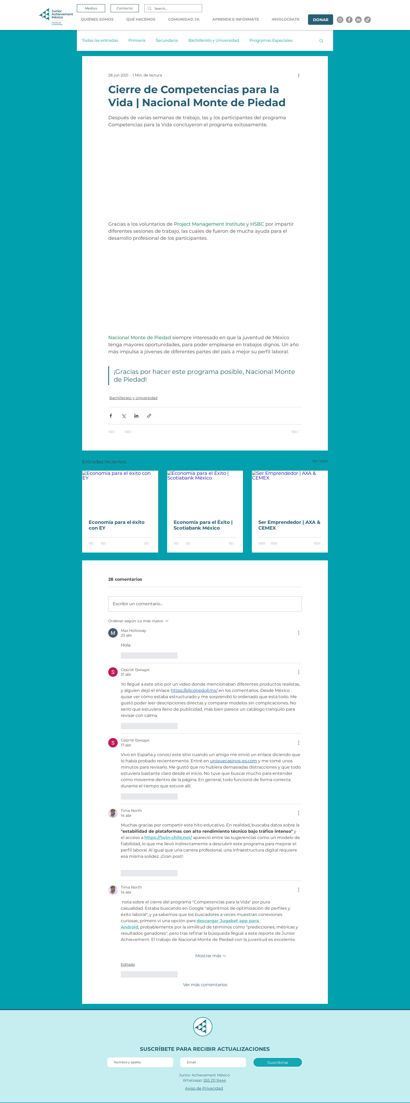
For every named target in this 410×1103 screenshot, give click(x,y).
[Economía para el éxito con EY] (120, 492)
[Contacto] (125, 8)
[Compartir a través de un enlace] (149, 415)
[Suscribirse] (278, 1062)
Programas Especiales (270, 40)
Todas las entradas (100, 40)
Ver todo (320, 461)
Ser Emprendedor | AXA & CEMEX (289, 525)
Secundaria (167, 40)
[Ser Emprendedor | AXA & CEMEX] (290, 492)
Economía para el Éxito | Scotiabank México (203, 525)
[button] (99, 19)
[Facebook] (349, 19)
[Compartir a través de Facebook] (110, 415)
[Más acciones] (298, 75)
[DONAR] (320, 19)
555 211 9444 (214, 1080)
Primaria (136, 40)
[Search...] (173, 8)
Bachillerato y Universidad (213, 40)
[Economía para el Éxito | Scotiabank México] (205, 492)
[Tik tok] (367, 19)
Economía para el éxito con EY (117, 525)
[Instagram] (340, 19)
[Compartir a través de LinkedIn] (136, 415)
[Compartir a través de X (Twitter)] (123, 415)
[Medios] (91, 8)
